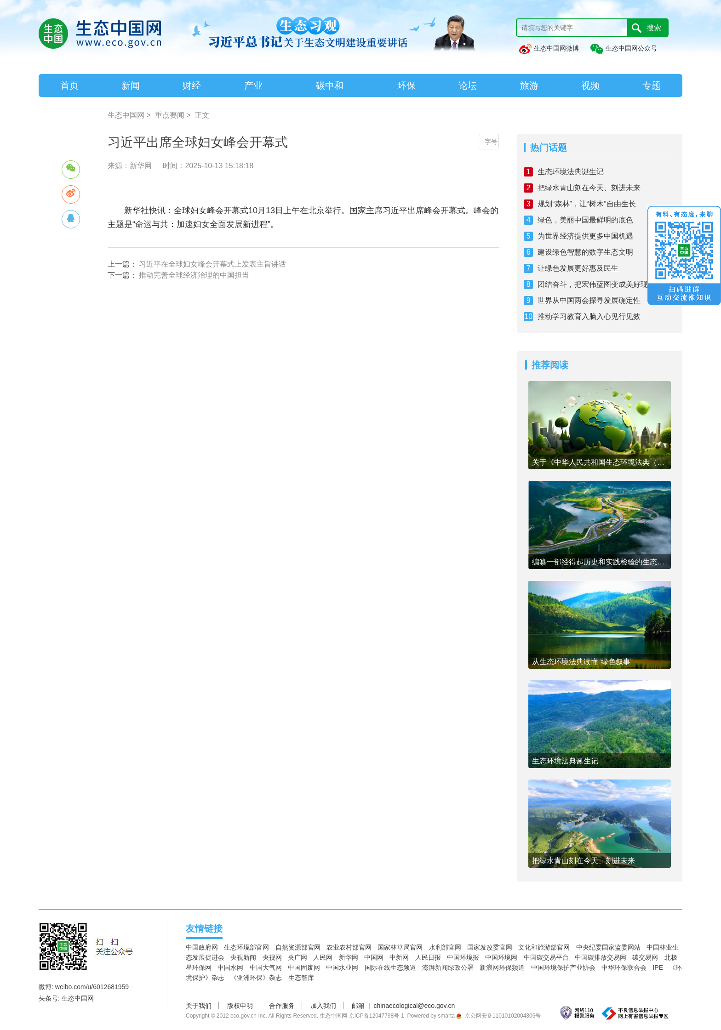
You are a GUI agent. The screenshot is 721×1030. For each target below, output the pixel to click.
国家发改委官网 (489, 947)
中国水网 (230, 967)
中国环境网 (501, 957)
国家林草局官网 (400, 947)
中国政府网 (202, 947)
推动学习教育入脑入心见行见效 (589, 316)
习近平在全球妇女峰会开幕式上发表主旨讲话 (212, 264)
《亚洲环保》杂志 (256, 977)
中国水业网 (342, 967)
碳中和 (329, 85)
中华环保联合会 (624, 967)
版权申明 (240, 1005)
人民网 (322, 957)
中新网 (399, 957)
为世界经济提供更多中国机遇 (585, 236)
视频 (590, 85)
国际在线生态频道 (390, 967)
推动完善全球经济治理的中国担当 (194, 275)
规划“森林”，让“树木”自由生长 (586, 204)
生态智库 (301, 977)
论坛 (467, 85)
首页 (69, 85)
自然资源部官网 (297, 947)
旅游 (529, 85)
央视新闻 (243, 957)
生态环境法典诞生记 (571, 172)
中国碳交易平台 (546, 957)
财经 (192, 85)
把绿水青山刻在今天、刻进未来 (589, 188)
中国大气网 (266, 967)
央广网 (297, 957)
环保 (406, 85)
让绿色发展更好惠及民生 (578, 268)
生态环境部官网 (246, 947)
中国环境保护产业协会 (563, 967)
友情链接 (204, 928)
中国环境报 (463, 957)
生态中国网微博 (548, 48)
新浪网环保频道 (502, 967)
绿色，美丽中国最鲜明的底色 (585, 220)
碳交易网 (645, 957)
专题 (651, 85)
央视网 (272, 957)
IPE (657, 967)
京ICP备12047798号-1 (376, 1016)
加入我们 (323, 1005)
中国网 (373, 957)
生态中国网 (126, 115)
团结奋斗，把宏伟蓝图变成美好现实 (596, 284)
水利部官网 (445, 947)
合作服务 (282, 1005)
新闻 (130, 85)
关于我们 (199, 1005)
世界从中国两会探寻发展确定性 (589, 300)
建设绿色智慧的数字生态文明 (585, 252)
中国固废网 (304, 967)
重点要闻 (169, 115)
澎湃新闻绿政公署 (448, 967)
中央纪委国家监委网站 (608, 947)
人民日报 (428, 957)
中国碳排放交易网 (600, 957)
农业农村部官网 (349, 947)
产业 (253, 85)
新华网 (348, 957)
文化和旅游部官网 (544, 947)
